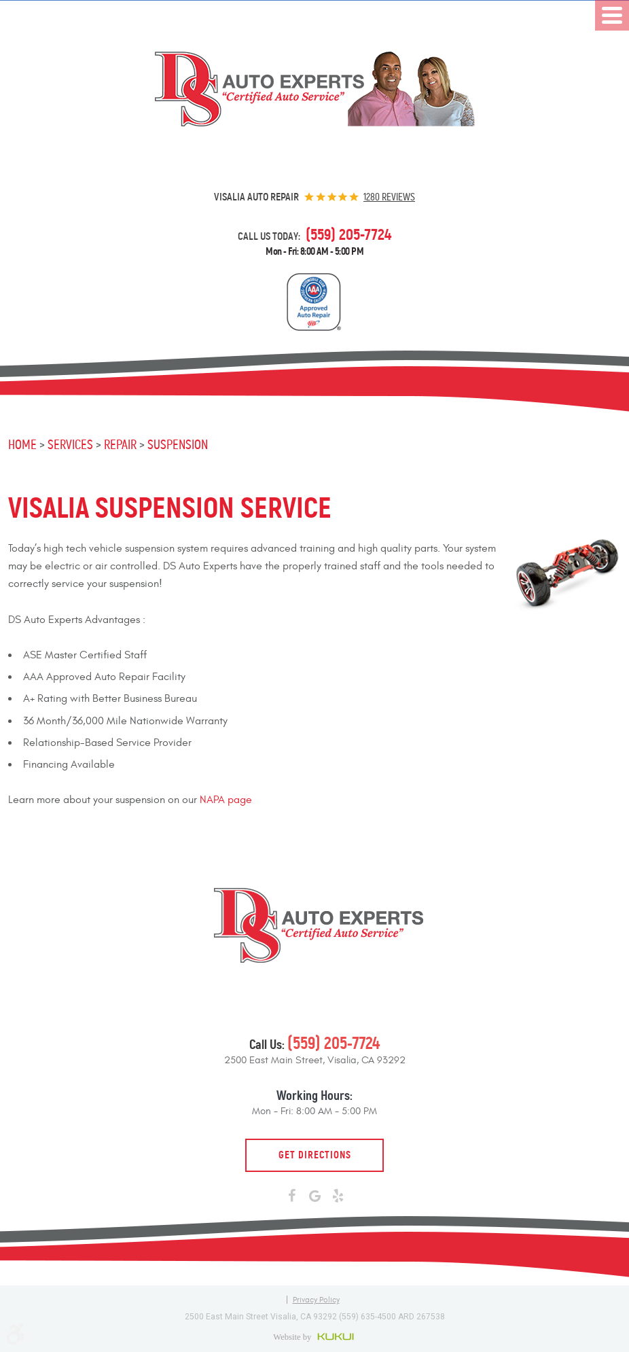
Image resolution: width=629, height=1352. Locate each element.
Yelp (337, 1196)
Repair (120, 444)
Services (70, 444)
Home (22, 444)
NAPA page (226, 800)
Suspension (177, 444)
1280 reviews (389, 197)
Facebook (291, 1196)
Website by (315, 1336)
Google (314, 1196)
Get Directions (314, 1154)
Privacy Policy (316, 1300)
